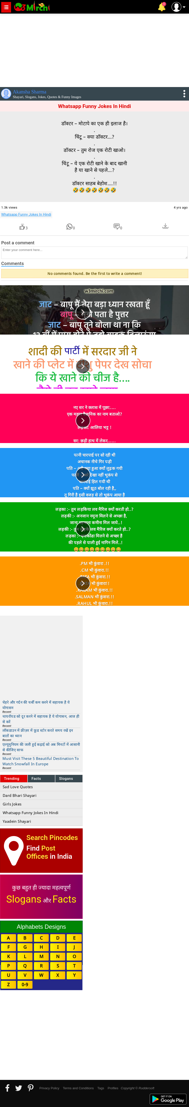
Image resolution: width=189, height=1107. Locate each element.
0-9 (25, 984)
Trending (11, 778)
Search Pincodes (52, 838)
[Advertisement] (94, 49)
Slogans (66, 778)
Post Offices (40, 852)
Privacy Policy (49, 1088)
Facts (36, 778)
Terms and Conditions (78, 1088)
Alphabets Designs (41, 926)
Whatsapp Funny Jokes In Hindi (26, 214)
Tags (100, 1088)
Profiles (113, 1088)
